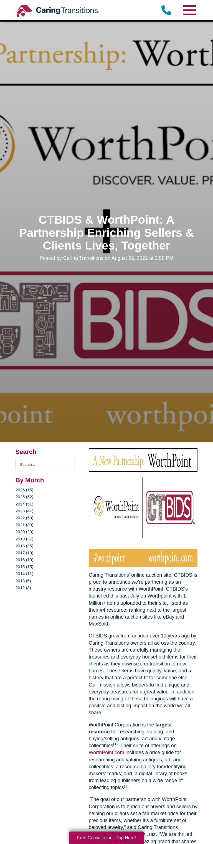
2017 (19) (24, 552)
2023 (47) (24, 511)
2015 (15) (24, 566)
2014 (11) (24, 573)
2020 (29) (24, 531)
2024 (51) (24, 504)
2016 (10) (24, 559)
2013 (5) (23, 580)
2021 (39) (24, 524)
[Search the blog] (45, 464)
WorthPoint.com (106, 752)
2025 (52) (24, 496)
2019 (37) (24, 539)
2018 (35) (24, 545)
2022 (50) (24, 517)
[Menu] (189, 10)
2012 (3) (23, 587)
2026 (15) (24, 489)
